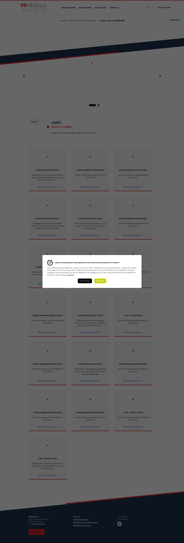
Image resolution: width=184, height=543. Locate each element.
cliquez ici (70, 275)
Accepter (100, 281)
